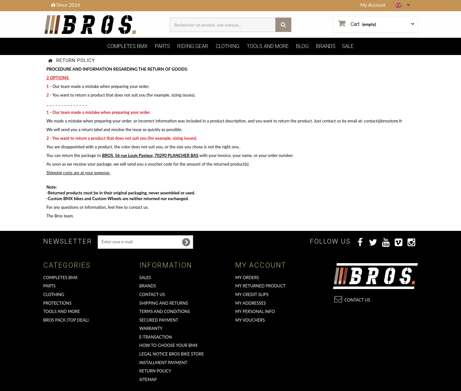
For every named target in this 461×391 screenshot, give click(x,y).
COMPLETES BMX (127, 46)
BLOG (302, 46)
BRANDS (326, 46)
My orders (247, 277)
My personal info (255, 311)
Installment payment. (163, 362)
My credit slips (252, 294)
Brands (147, 285)
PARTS (162, 46)
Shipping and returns (163, 303)
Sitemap (148, 379)
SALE (348, 46)
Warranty (151, 328)
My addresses (250, 303)
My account (260, 265)
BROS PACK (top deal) (66, 320)
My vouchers (250, 320)
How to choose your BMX (168, 345)
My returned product (260, 285)
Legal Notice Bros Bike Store (171, 353)
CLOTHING (227, 46)
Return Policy (155, 370)
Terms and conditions (164, 311)
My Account (372, 5)
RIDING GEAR (192, 46)
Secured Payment (158, 320)
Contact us (152, 294)
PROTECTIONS (57, 303)
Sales (145, 277)
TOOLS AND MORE (268, 46)
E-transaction (155, 337)
